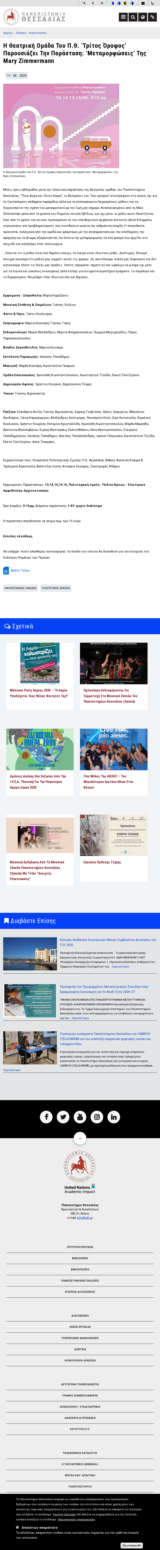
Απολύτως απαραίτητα (40, 1528)
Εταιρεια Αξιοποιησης (80, 1291)
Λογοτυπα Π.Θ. (80, 1429)
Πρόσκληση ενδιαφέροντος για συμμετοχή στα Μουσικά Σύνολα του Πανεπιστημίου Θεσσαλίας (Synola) (110, 696)
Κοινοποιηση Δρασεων (80, 1360)
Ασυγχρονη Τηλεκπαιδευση (80, 1384)
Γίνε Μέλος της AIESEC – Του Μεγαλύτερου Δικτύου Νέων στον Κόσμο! (108, 781)
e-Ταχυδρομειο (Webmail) (80, 1464)
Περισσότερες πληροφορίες (76, 1519)
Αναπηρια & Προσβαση (80, 1418)
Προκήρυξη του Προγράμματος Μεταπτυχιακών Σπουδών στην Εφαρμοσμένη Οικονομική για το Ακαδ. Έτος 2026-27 (104, 989)
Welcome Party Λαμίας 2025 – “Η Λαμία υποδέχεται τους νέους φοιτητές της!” (39, 693)
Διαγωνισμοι (80, 1315)
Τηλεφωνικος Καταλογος (80, 1453)
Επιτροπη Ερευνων (80, 1247)
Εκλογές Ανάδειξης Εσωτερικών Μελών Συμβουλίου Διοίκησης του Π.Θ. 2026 (108, 942)
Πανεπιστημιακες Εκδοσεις (80, 1280)
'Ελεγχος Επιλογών (64, 1514)
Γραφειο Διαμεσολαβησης (80, 1395)
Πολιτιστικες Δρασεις (56, 588)
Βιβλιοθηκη (80, 1258)
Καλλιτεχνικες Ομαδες (21, 588)
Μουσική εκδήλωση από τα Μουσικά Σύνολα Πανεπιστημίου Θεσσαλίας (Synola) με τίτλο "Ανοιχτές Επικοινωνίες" (37, 870)
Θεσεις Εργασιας (80, 1326)
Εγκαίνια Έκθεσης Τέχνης (102, 862)
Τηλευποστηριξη (80, 1486)
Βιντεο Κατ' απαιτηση (80, 1475)
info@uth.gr (85, 1217)
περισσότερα (120, 966)
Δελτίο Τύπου (20, 570)
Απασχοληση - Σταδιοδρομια (80, 1406)
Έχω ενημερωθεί (131, 1545)
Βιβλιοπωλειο (80, 1269)
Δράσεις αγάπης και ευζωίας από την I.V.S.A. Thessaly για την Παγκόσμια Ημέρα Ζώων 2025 (38, 781)
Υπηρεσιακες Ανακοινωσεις (80, 1338)
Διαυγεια (80, 1349)
